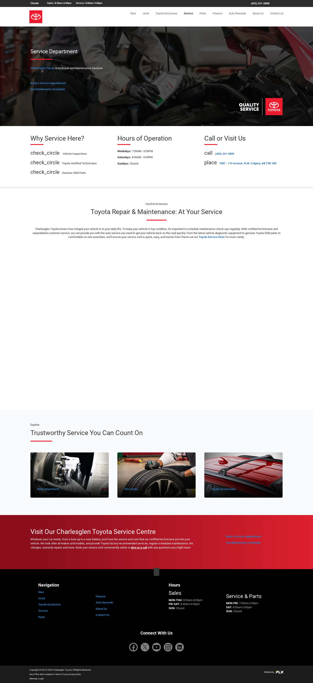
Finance (217, 16)
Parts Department (48, 489)
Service (188, 16)
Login (41, 678)
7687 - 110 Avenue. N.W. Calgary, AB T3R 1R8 (247, 163)
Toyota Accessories (223, 489)
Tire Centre (131, 489)
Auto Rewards (237, 16)
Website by (274, 672)
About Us (258, 16)
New (133, 16)
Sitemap (33, 678)
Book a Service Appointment (48, 83)
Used (146, 16)
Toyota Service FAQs (212, 237)
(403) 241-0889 (224, 153)
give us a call (139, 547)
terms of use (61, 674)
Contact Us (277, 16)
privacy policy (74, 674)
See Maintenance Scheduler (47, 89)
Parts (203, 16)
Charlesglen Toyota (42, 68)
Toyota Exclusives (166, 16)
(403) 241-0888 (260, 3)
